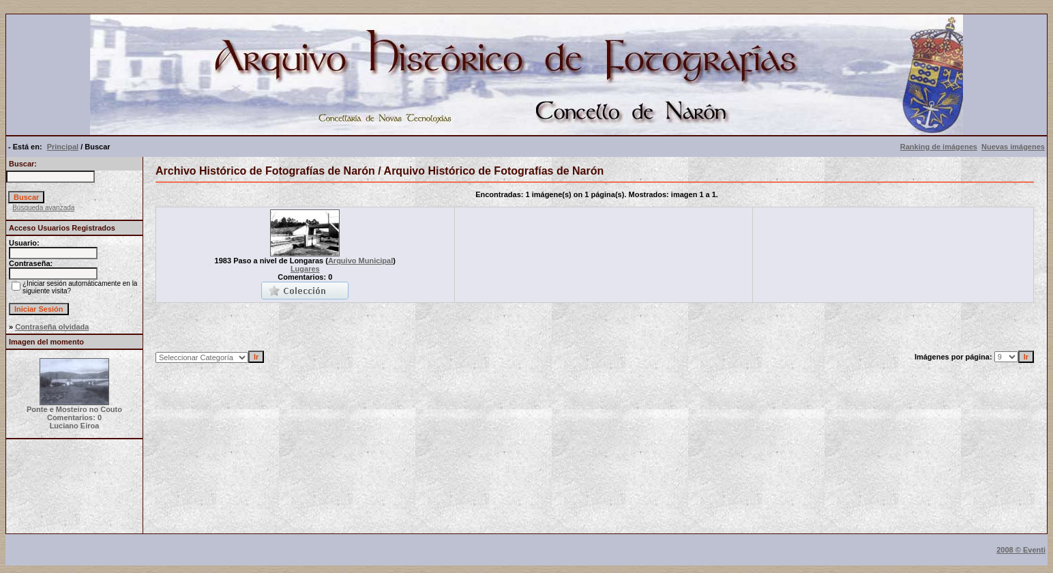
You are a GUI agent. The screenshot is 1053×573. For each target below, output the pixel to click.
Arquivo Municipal (360, 260)
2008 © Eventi (1020, 550)
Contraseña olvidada (52, 327)
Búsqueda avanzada (43, 207)
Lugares (305, 269)
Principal (62, 147)
